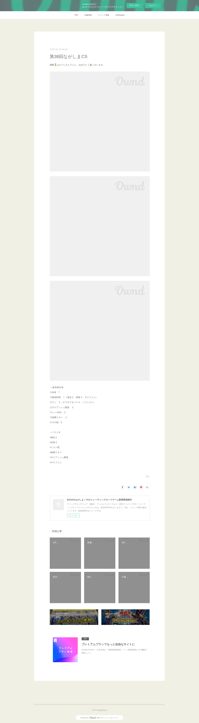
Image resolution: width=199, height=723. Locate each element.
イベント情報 (103, 15)
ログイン (153, 5)
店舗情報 (88, 15)
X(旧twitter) (120, 15)
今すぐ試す (134, 5)
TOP (76, 15)
